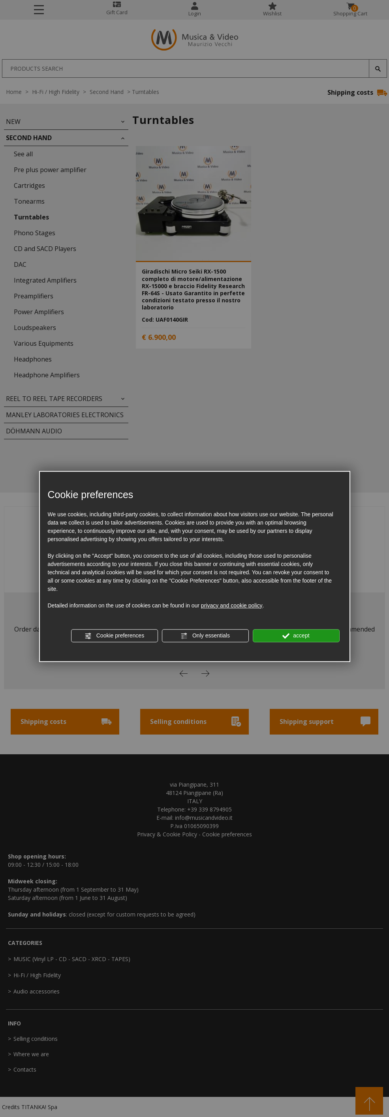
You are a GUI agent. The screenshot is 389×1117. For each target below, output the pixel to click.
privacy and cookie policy (232, 605)
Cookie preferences (114, 635)
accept (295, 635)
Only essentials (205, 635)
